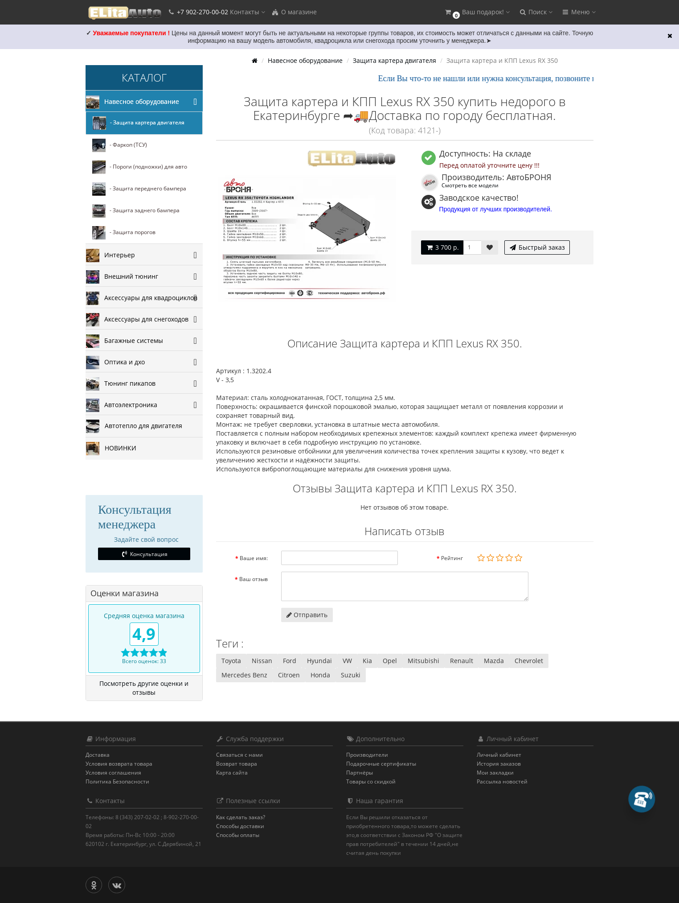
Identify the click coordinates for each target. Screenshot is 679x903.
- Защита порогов (123, 232)
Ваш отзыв (253, 579)
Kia (367, 660)
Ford (289, 660)
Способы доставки (240, 826)
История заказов (499, 763)
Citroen (289, 675)
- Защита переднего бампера (139, 189)
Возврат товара (236, 763)
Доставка (98, 755)
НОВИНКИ (111, 448)
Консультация (144, 554)
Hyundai (319, 660)
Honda (320, 675)
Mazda (494, 660)
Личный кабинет (499, 755)
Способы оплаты (237, 835)
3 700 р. (442, 247)
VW (347, 660)
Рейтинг (452, 558)
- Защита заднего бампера (136, 211)
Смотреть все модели (470, 185)
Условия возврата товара (119, 763)
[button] (476, 12)
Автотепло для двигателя (134, 426)
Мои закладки (495, 772)
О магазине (294, 12)
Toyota (231, 660)
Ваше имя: (254, 558)
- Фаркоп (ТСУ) (119, 145)
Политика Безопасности (117, 781)
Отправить (306, 614)
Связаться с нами (239, 755)
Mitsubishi (423, 660)
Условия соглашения (113, 772)
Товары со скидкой (371, 781)
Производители (367, 755)
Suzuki (350, 675)
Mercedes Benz (244, 675)
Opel (390, 660)
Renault (461, 660)
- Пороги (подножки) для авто (139, 167)
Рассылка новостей (502, 781)
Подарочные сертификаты (381, 763)
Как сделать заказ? (240, 817)
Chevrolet (529, 660)
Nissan (262, 660)
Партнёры (359, 772)
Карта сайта (232, 772)
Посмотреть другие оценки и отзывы (143, 688)
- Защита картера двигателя (138, 123)
